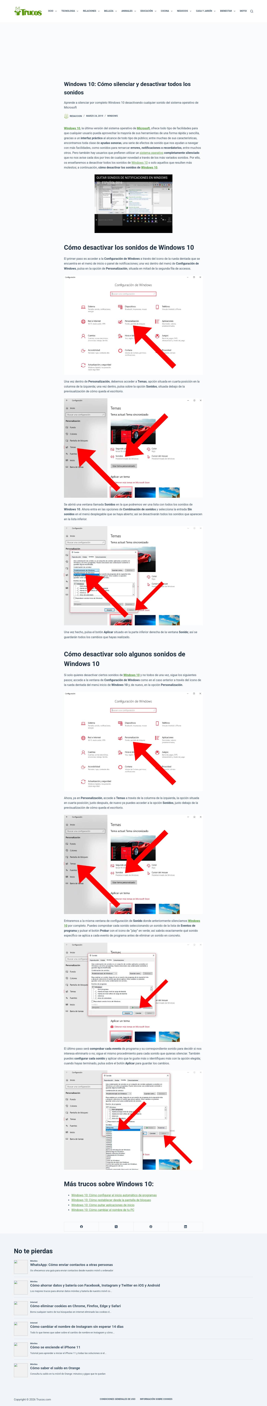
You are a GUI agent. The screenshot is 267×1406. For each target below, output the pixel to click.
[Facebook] (81, 1227)
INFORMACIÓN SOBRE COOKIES (156, 1399)
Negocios (185, 11)
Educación (149, 11)
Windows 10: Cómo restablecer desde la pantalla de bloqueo (111, 1200)
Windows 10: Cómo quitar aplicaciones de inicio (102, 1205)
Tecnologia (70, 11)
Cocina (167, 11)
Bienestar (228, 11)
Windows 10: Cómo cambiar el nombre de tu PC (102, 1210)
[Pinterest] (151, 1227)
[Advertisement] (133, 50)
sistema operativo (151, 153)
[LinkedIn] (185, 1227)
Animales (129, 11)
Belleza (111, 11)
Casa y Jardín (206, 11)
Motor (246, 11)
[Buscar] (251, 11)
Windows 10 (139, 162)
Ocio (53, 11)
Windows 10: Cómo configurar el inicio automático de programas (114, 1195)
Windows (112, 116)
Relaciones (92, 11)
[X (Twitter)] (116, 1227)
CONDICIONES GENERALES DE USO (117, 1399)
